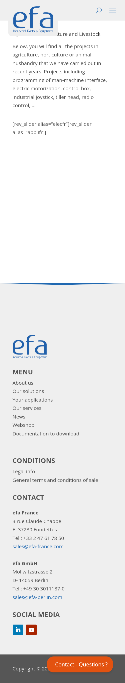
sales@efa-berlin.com (37, 597)
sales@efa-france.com (38, 546)
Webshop (24, 424)
